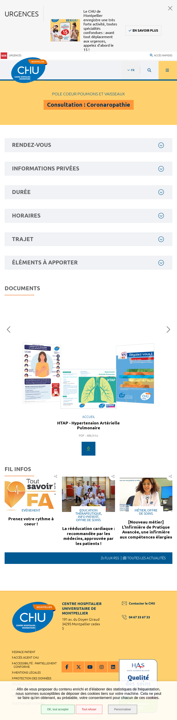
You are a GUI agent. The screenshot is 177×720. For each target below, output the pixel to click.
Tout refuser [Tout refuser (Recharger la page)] (89, 709)
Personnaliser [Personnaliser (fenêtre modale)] (122, 709)
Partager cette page (170, 476)
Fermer (170, 8)
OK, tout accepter (57, 709)
